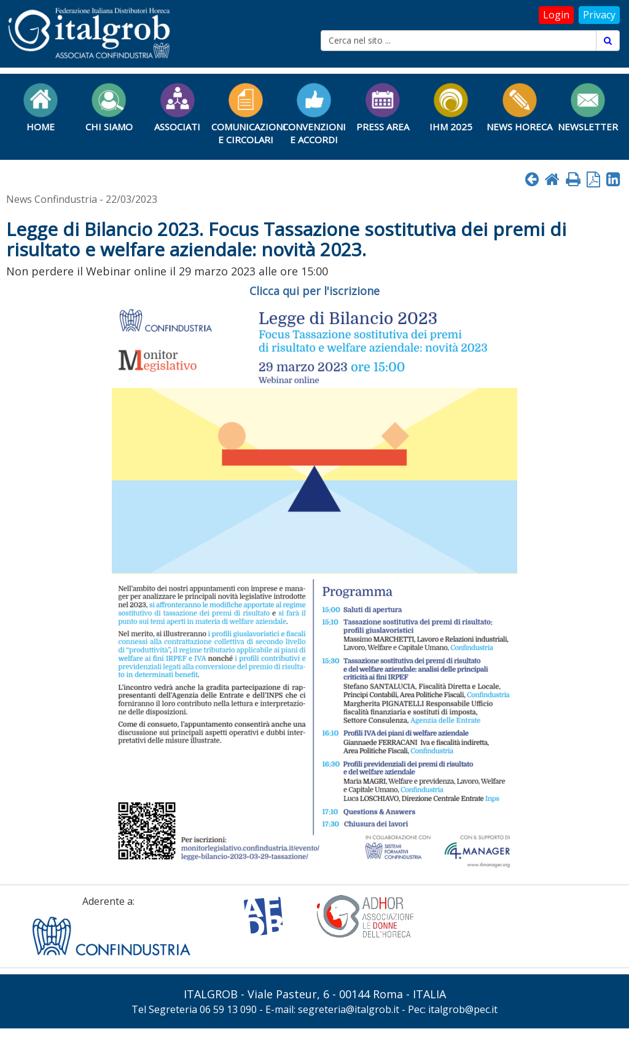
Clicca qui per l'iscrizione (314, 290)
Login (556, 15)
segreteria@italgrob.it (348, 1009)
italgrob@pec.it (463, 1009)
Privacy (599, 15)
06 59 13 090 (228, 1009)
